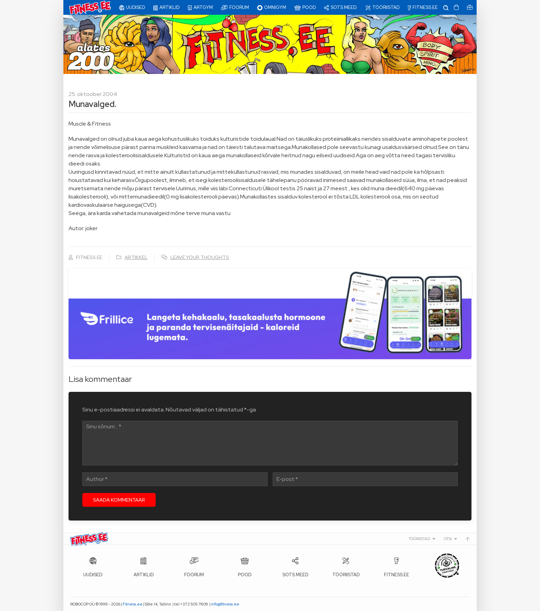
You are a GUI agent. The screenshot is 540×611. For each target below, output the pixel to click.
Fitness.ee (133, 604)
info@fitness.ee (225, 604)
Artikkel (136, 257)
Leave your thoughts (199, 257)
